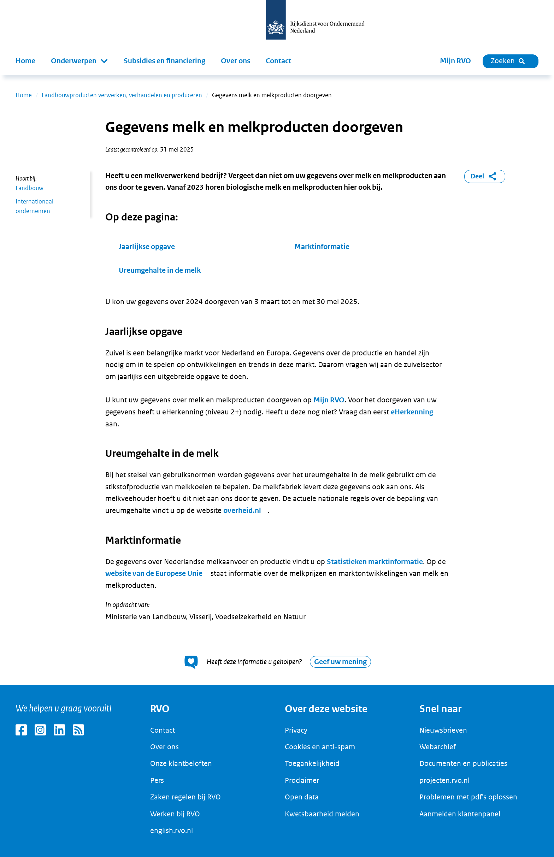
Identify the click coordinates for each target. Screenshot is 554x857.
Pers (157, 780)
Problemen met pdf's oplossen (468, 797)
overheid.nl (242, 510)
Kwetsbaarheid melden (322, 814)
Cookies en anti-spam (320, 747)
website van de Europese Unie (153, 573)
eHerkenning (412, 412)
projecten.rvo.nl (444, 780)
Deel (485, 176)
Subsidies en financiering (164, 61)
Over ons (235, 61)
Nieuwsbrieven (443, 730)
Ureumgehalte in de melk (160, 270)
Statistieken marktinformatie (375, 561)
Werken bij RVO (175, 814)
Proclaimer (302, 780)
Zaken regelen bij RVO (185, 797)
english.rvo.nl (171, 830)
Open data (302, 797)
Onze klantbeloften (181, 763)
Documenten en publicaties (463, 763)
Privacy (296, 730)
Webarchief (437, 747)
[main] (277, 380)
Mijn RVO (455, 61)
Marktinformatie (321, 246)
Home (25, 61)
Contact (278, 61)
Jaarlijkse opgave (147, 246)
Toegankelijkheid (312, 763)
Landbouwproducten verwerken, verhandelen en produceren (122, 95)
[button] (79, 61)
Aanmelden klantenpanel (459, 814)
